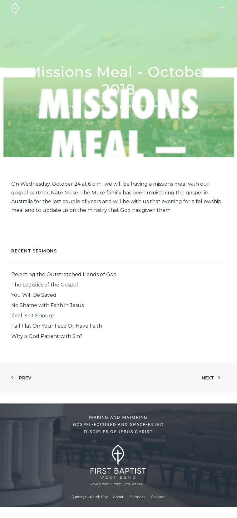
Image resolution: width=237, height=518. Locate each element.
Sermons (138, 497)
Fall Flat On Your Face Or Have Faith (56, 326)
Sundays (79, 497)
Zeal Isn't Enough (33, 316)
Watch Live (98, 497)
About (118, 497)
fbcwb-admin (180, 107)
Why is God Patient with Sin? (46, 336)
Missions (132, 107)
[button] (222, 9)
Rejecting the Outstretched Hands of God (64, 274)
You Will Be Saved (34, 295)
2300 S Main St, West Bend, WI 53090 (118, 484)
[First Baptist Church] (15, 9)
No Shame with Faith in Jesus (47, 305)
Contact (158, 497)
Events (107, 107)
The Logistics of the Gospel (44, 285)
